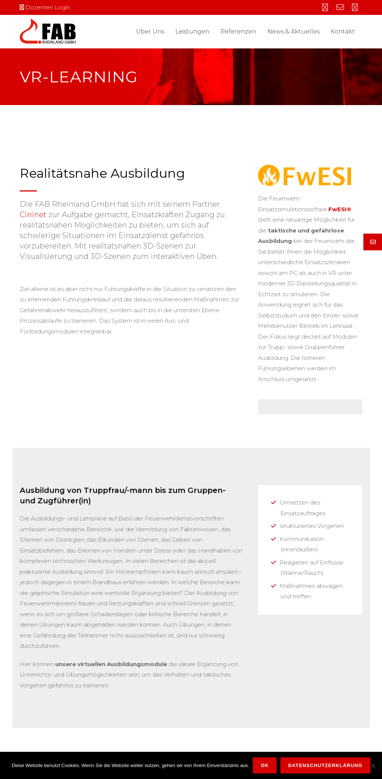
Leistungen (192, 31)
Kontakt (343, 31)
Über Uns (150, 31)
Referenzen (238, 31)
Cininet (33, 214)
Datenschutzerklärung (325, 765)
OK (265, 765)
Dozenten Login (45, 7)
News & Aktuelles (293, 31)
